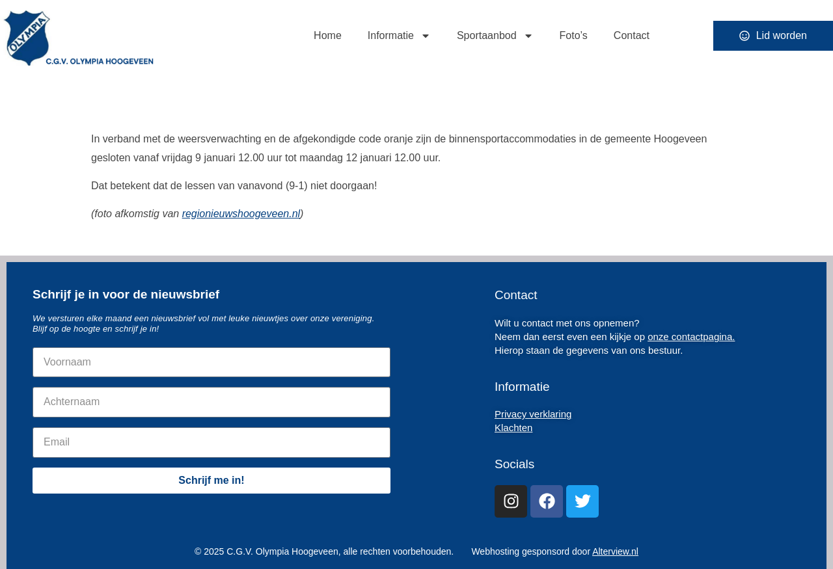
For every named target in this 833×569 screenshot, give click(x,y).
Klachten (513, 427)
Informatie (399, 35)
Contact (631, 35)
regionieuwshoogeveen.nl (241, 213)
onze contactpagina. (691, 336)
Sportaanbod (495, 35)
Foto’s (574, 35)
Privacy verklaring (533, 413)
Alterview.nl (615, 551)
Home (328, 35)
